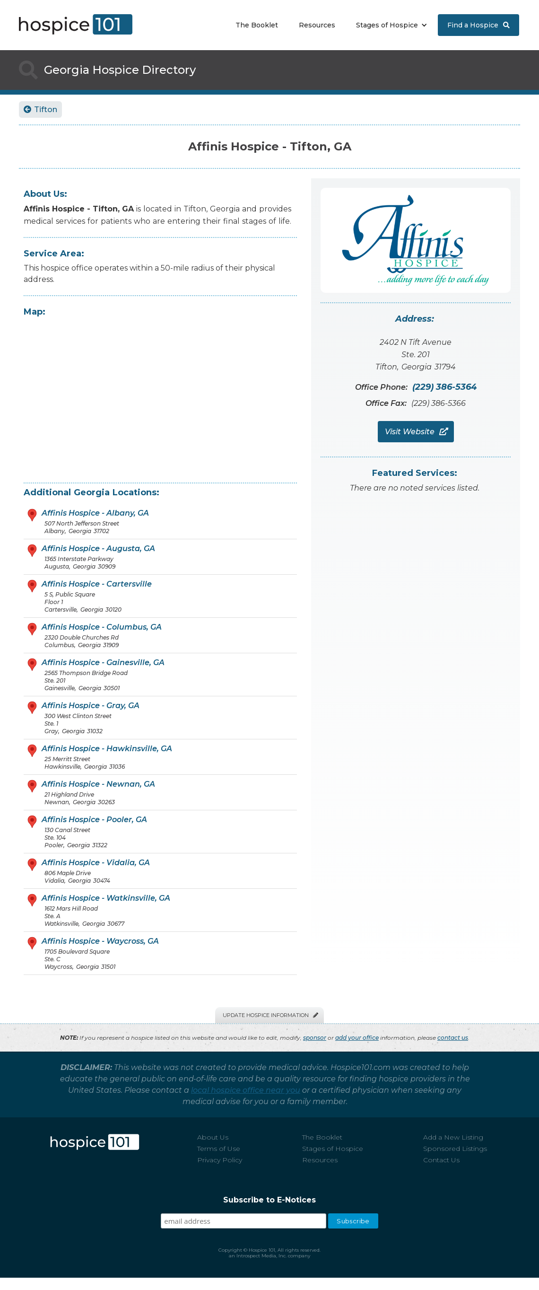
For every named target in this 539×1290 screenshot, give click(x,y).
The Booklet (256, 25)
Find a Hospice (478, 25)
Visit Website (416, 431)
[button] (389, 25)
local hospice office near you (245, 1090)
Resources (317, 25)
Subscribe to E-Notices (269, 1199)
